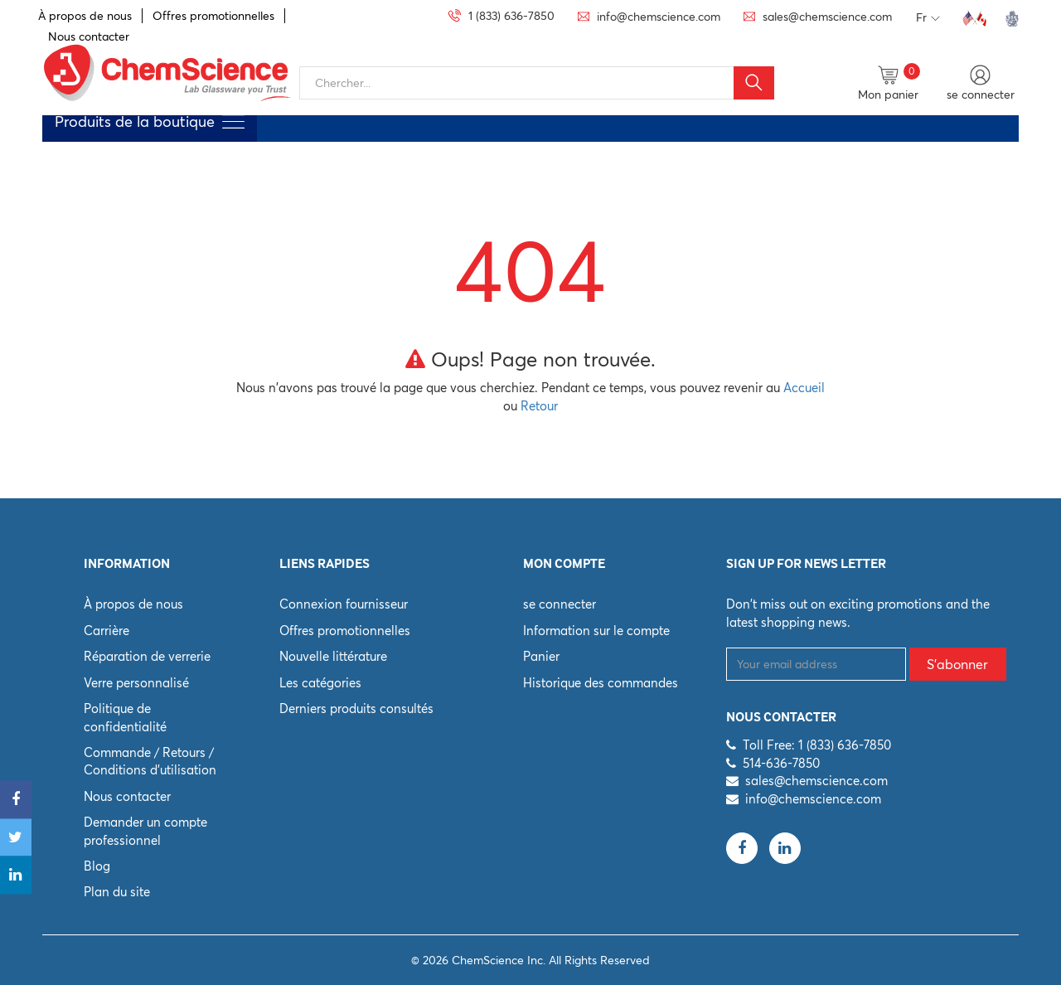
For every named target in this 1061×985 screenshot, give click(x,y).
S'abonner (957, 664)
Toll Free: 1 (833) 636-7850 (817, 745)
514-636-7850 (781, 763)
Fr (928, 18)
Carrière (106, 630)
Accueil (804, 387)
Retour (539, 406)
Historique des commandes (600, 683)
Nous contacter (127, 796)
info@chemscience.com (813, 799)
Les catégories (320, 683)
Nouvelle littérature (333, 656)
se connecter (559, 604)
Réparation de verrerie (147, 656)
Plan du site (117, 892)
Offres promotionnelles (213, 15)
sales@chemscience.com (816, 780)
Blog (97, 866)
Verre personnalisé (136, 683)
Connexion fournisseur (343, 604)
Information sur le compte (596, 630)
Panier (541, 656)
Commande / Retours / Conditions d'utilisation (150, 761)
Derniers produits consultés (356, 708)
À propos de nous (85, 15)
